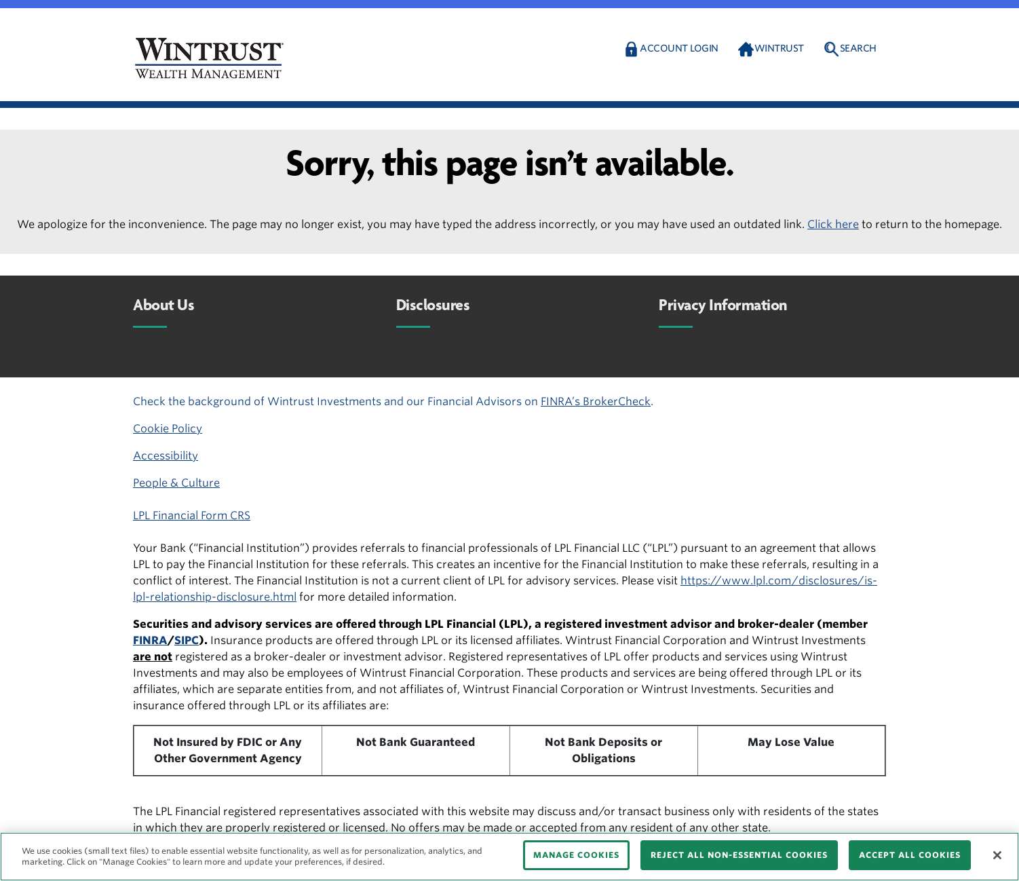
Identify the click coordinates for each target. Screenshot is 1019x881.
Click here (833, 224)
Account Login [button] (679, 48)
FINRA (150, 640)
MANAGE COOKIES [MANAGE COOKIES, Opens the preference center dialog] (576, 855)
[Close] (997, 855)
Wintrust (779, 48)
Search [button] (858, 48)
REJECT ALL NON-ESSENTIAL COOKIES (739, 855)
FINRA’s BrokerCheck (596, 401)
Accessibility (165, 455)
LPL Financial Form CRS (191, 515)
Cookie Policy (167, 428)
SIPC (186, 640)
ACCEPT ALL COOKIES (910, 855)
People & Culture (176, 482)
